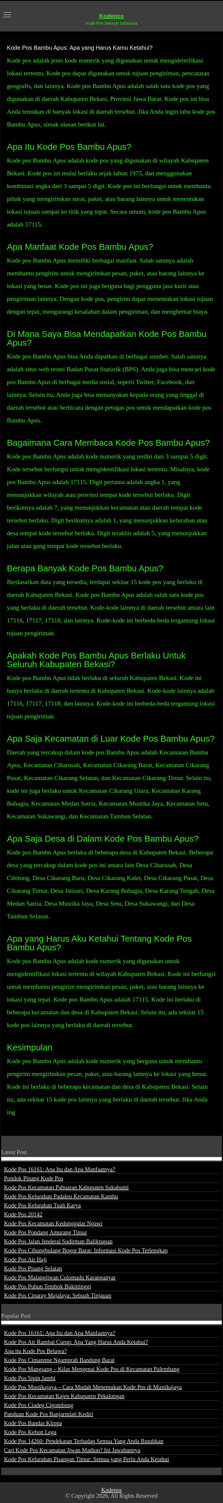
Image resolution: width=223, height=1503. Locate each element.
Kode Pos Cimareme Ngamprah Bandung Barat (59, 1360)
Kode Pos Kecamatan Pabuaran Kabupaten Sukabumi (66, 1187)
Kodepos (111, 16)
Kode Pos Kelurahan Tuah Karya (42, 1205)
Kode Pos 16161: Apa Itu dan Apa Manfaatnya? (59, 1169)
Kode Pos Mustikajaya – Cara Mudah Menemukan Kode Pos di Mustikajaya (93, 1387)
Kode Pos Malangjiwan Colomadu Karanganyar (60, 1277)
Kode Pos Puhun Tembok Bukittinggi (47, 1286)
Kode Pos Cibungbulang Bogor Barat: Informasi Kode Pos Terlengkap (86, 1250)
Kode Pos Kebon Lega (30, 1432)
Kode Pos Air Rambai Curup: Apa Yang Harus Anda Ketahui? (76, 1342)
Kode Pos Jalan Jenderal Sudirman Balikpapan (58, 1241)
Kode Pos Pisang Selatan (33, 1268)
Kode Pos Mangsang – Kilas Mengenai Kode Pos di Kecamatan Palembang (91, 1369)
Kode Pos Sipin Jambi (29, 1378)
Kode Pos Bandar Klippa (33, 1423)
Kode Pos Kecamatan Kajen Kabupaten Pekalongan (64, 1396)
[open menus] (7, 15)
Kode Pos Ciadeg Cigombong (38, 1405)
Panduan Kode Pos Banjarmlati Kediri (48, 1414)
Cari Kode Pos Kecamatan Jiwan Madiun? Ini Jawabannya (72, 1450)
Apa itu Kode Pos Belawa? (35, 1351)
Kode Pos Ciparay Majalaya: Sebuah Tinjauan (57, 1295)
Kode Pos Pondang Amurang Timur (45, 1232)
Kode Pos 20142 (23, 1214)
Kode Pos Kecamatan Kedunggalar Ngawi (53, 1223)
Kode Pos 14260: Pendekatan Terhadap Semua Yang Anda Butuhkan (83, 1441)
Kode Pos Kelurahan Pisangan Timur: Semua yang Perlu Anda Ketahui (86, 1459)
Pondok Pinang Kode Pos (33, 1178)
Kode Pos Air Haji (25, 1259)
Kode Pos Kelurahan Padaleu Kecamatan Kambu (61, 1196)
